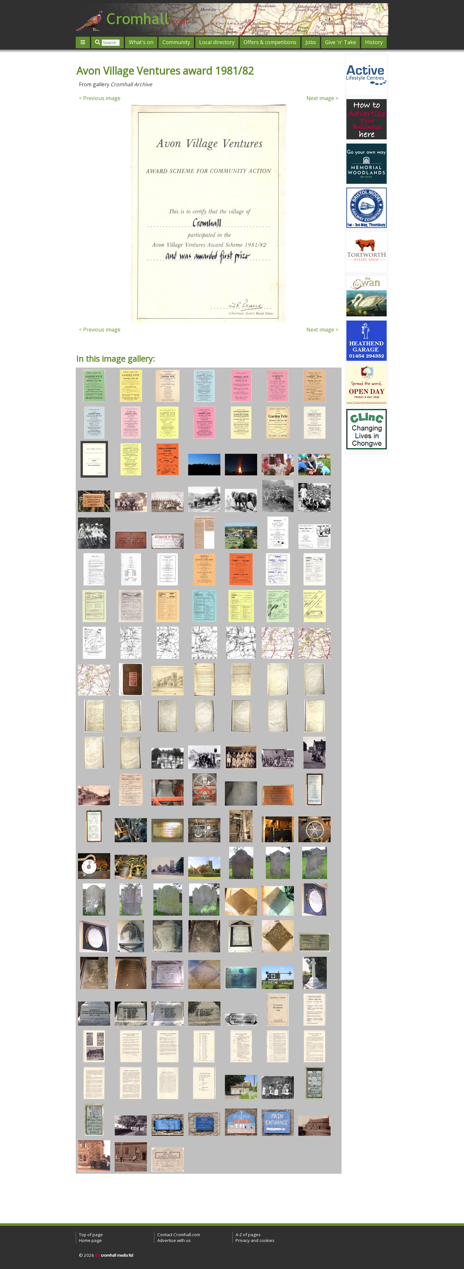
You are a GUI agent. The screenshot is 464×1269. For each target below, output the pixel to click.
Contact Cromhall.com (178, 1234)
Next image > (322, 98)
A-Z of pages (248, 1234)
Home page (90, 1240)
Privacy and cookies (255, 1240)
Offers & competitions (270, 42)
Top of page (91, 1234)
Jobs (310, 42)
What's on (141, 42)
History (374, 42)
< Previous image (100, 98)
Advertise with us (174, 1240)
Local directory (217, 42)
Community (176, 42)
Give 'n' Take (340, 42)
